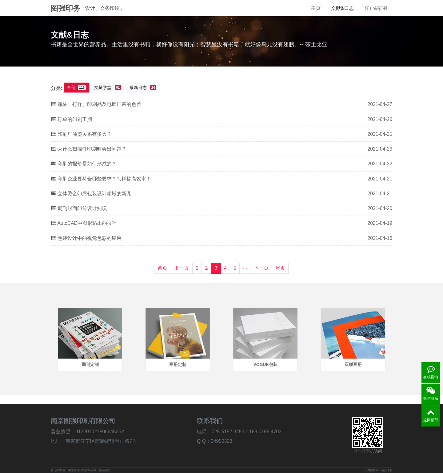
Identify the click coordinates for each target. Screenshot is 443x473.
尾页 (280, 268)
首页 (162, 268)
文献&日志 (342, 8)
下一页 (261, 268)
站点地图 (386, 470)
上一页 (181, 268)
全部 (76, 87)
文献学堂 (107, 87)
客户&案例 (375, 8)
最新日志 (143, 87)
